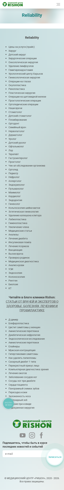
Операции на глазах (20, 81)
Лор (11, 150)
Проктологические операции (25, 100)
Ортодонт (14, 123)
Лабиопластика (17, 219)
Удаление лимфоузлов (21, 66)
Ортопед (13, 169)
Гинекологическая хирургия (24, 77)
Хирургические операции (23, 58)
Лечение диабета (18, 238)
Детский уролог (17, 142)
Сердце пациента (18, 384)
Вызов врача (16, 253)
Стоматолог (15, 112)
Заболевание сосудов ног (23, 377)
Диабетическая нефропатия (24, 335)
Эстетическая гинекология (24, 211)
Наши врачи (15, 108)
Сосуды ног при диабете (22, 380)
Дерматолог (15, 135)
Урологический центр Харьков (26, 73)
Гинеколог (14, 203)
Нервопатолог (17, 131)
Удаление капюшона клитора (25, 215)
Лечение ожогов (18, 373)
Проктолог (15, 161)
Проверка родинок (19, 257)
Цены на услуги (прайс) (22, 46)
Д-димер (13, 319)
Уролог (12, 138)
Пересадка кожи (18, 392)
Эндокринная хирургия (21, 407)
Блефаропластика (19, 323)
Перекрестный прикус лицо (24, 365)
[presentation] (28, 466)
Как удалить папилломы (22, 357)
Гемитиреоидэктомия (21, 70)
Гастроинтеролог (18, 158)
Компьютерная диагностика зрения (29, 369)
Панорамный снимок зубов (24, 388)
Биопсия (13, 284)
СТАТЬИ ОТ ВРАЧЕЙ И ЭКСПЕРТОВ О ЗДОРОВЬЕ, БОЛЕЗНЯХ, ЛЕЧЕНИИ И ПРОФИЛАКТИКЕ (32, 305)
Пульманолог (16, 188)
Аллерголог (15, 181)
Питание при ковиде (20, 403)
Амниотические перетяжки (24, 331)
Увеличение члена (19, 227)
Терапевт (14, 154)
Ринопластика (17, 89)
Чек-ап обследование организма (27, 165)
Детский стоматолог (20, 115)
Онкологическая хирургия (23, 62)
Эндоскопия (15, 272)
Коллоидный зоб (18, 400)
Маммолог (14, 192)
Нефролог (14, 177)
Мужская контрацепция (22, 350)
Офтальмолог (16, 146)
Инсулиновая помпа (20, 242)
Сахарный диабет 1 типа (22, 361)
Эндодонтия (15, 200)
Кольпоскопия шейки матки (24, 207)
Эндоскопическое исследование (27, 338)
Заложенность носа (20, 396)
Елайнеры (14, 346)
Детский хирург (17, 54)
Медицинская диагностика (24, 261)
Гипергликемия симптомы (23, 354)
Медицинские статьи (20, 230)
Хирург (12, 50)
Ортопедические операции (23, 104)
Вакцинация (15, 250)
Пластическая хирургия (22, 92)
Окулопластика (17, 85)
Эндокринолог (17, 184)
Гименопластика (18, 223)
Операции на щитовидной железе (27, 96)
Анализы (14, 234)
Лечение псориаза (19, 246)
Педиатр (13, 173)
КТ (10, 288)
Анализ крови (16, 265)
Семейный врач (17, 127)
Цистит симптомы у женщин (24, 327)
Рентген (13, 280)
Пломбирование (18, 119)
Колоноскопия (17, 276)
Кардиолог (15, 196)
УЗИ (11, 269)
